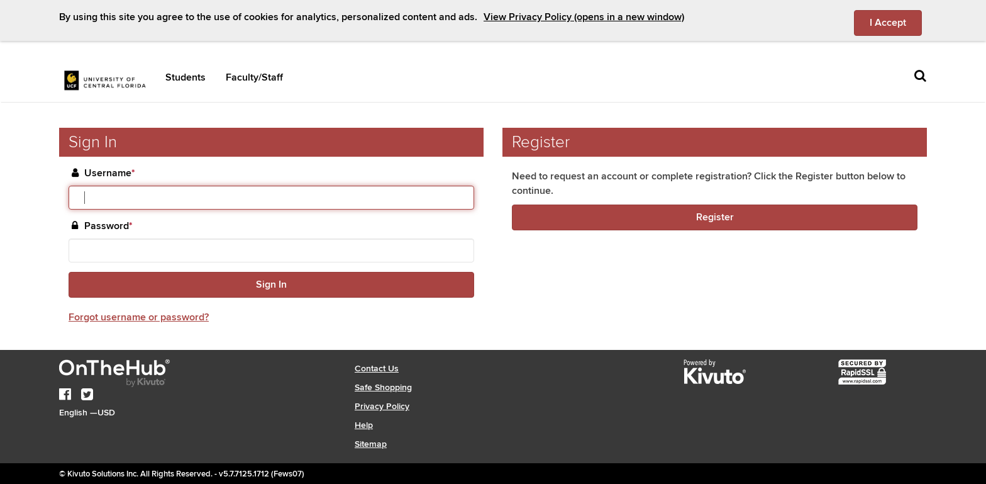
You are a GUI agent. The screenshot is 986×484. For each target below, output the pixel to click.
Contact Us (377, 368)
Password (108, 226)
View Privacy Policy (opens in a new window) (584, 17)
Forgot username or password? (139, 317)
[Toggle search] (920, 76)
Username (109, 173)
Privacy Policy (382, 406)
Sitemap (371, 444)
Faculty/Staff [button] (254, 77)
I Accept (896, 22)
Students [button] (185, 77)
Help (364, 425)
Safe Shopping (383, 387)
